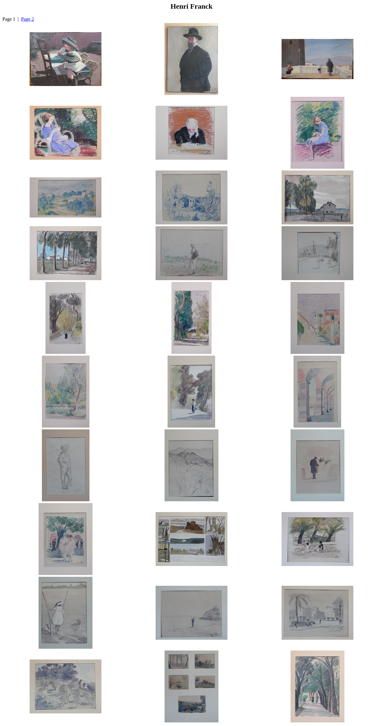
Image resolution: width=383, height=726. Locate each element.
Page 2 (27, 19)
